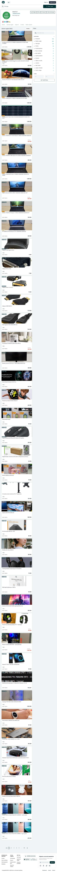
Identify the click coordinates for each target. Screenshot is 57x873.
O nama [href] (22, 24)
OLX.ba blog (12, 858)
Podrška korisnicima (30, 856)
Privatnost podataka (18, 863)
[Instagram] (40, 865)
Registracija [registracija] (52, 2)
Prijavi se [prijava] (46, 2)
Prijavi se (52, 862)
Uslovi (49, 870)
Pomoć (53, 870)
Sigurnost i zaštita (19, 860)
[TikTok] (46, 865)
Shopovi (11, 860)
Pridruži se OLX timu (13, 863)
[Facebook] (43, 865)
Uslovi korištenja (4, 860)
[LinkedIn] (49, 865)
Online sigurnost (4, 862)
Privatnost (44, 870)
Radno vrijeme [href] (29, 24)
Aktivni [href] (3, 24)
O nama (3, 858)
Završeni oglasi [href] (10, 24)
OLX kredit (19, 857)
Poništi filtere (44, 80)
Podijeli (33, 12)
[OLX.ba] (3, 2)
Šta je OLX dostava (12, 866)
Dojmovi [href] (17, 24)
